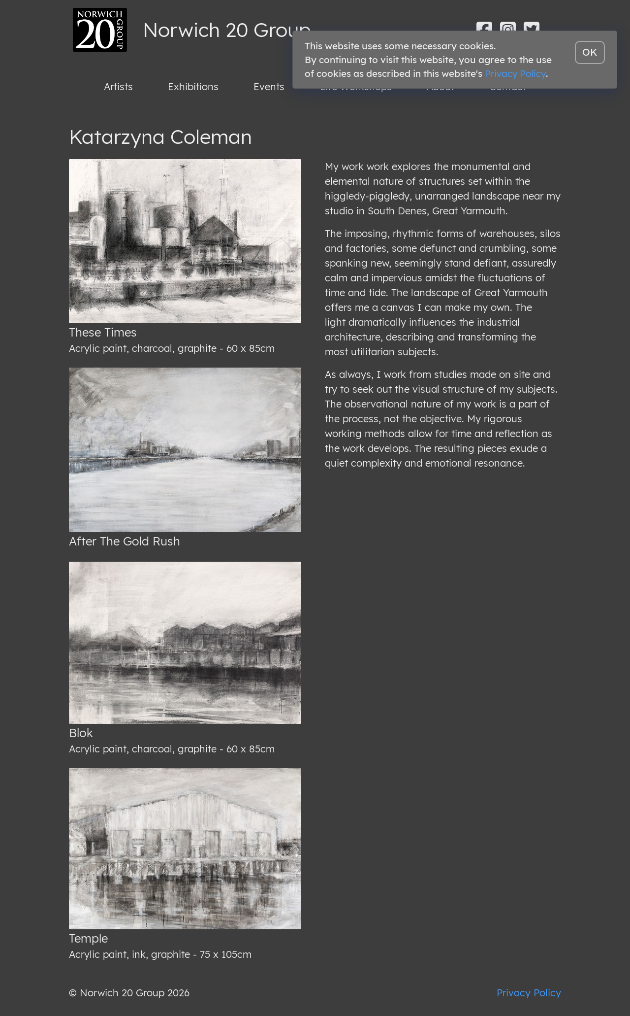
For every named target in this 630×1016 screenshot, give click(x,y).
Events (268, 86)
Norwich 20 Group (227, 29)
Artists (118, 86)
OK (590, 52)
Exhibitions (193, 86)
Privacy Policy (529, 992)
